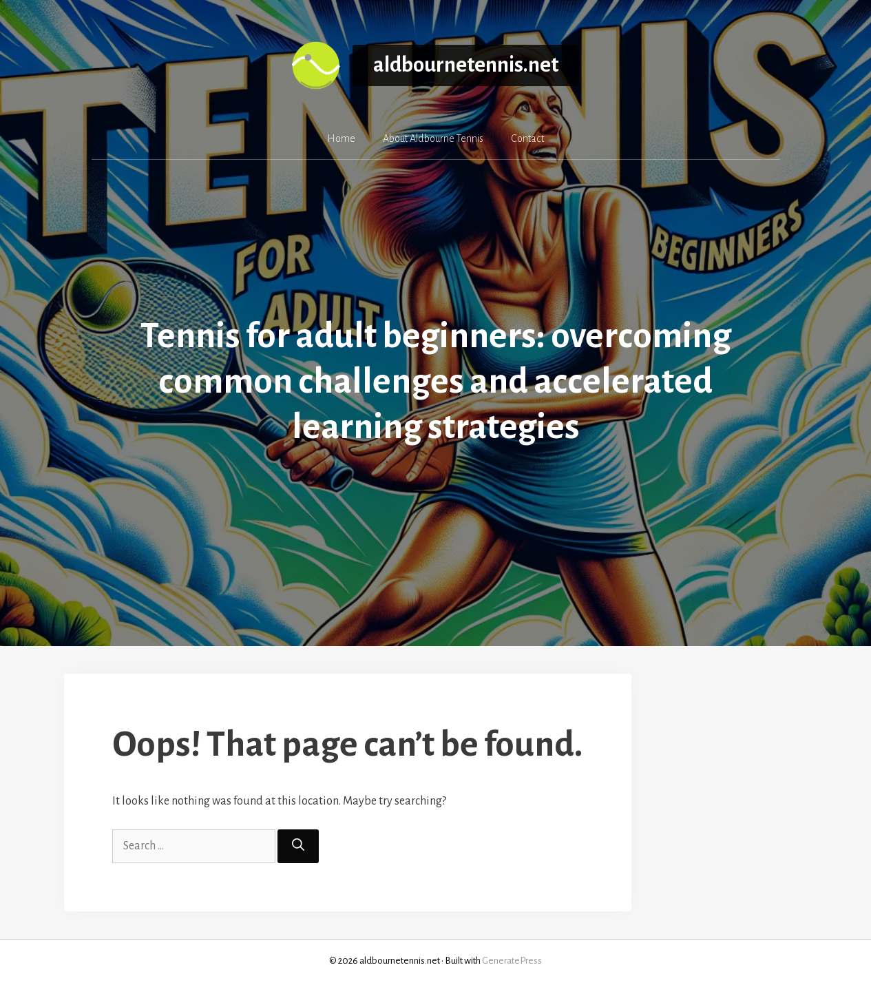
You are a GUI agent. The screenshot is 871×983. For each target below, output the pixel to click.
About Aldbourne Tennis (433, 138)
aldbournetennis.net (465, 65)
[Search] (298, 846)
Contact (527, 138)
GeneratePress (512, 960)
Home (341, 138)
